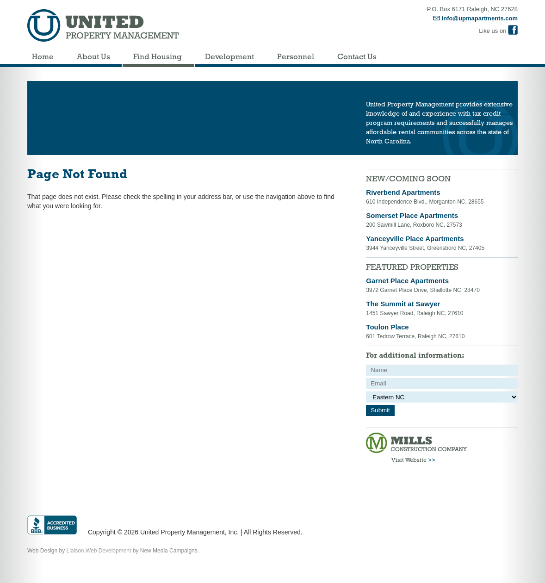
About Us (93, 56)
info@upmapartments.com (475, 18)
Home (43, 56)
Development (229, 56)
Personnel (295, 56)
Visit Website (413, 460)
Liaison (75, 550)
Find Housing (157, 56)
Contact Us (357, 56)
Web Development (108, 550)
